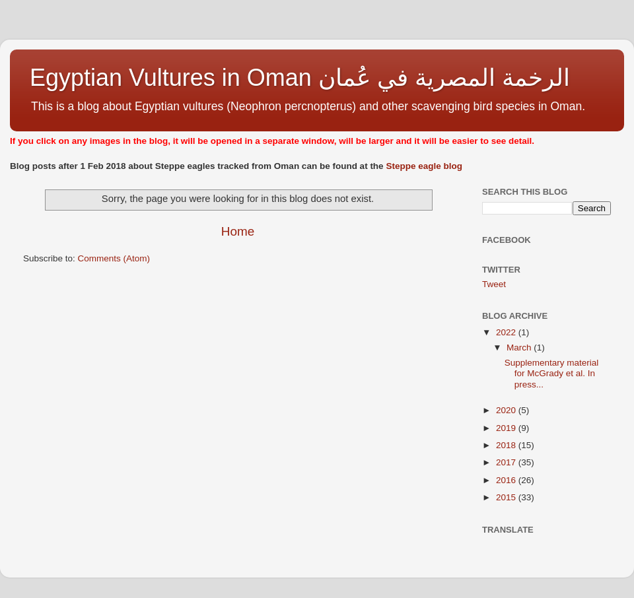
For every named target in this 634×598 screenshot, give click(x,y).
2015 (507, 497)
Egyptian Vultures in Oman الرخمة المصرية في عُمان (300, 77)
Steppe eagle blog (424, 166)
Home (237, 231)
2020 (507, 410)
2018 (507, 445)
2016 (507, 480)
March (520, 347)
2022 (507, 332)
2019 (507, 428)
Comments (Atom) (114, 258)
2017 (507, 462)
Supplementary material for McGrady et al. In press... (552, 373)
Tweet (494, 284)
